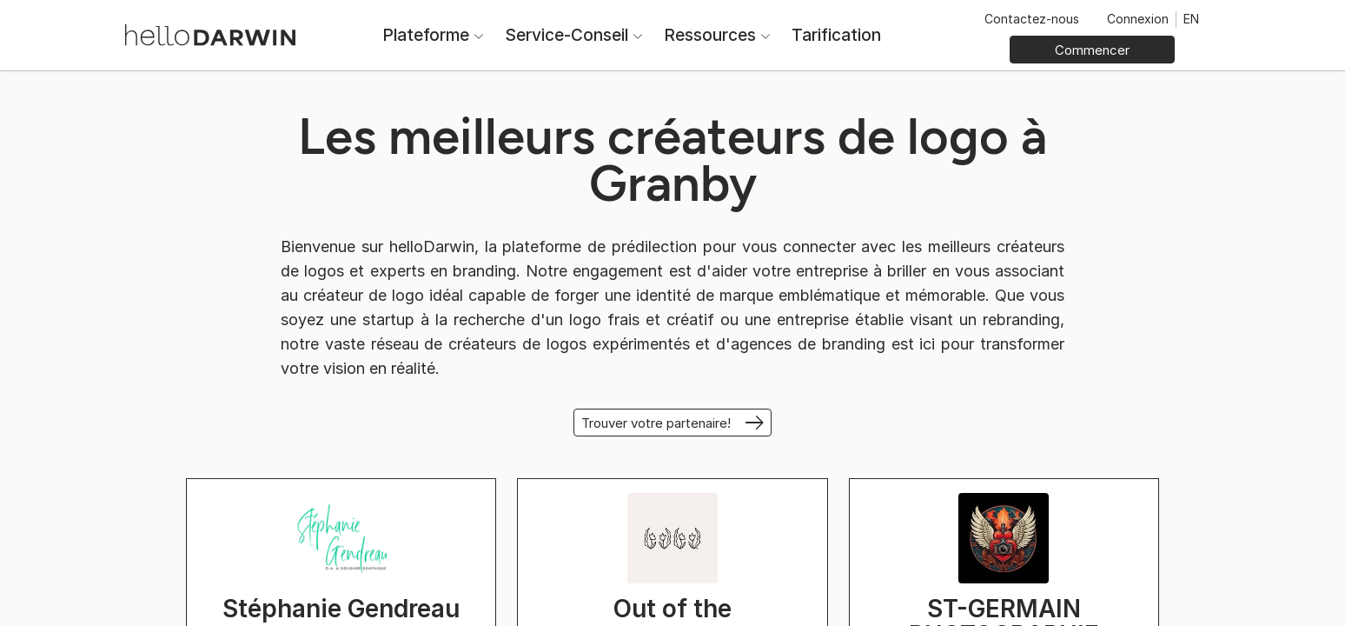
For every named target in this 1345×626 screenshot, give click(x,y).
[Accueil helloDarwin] (210, 33)
